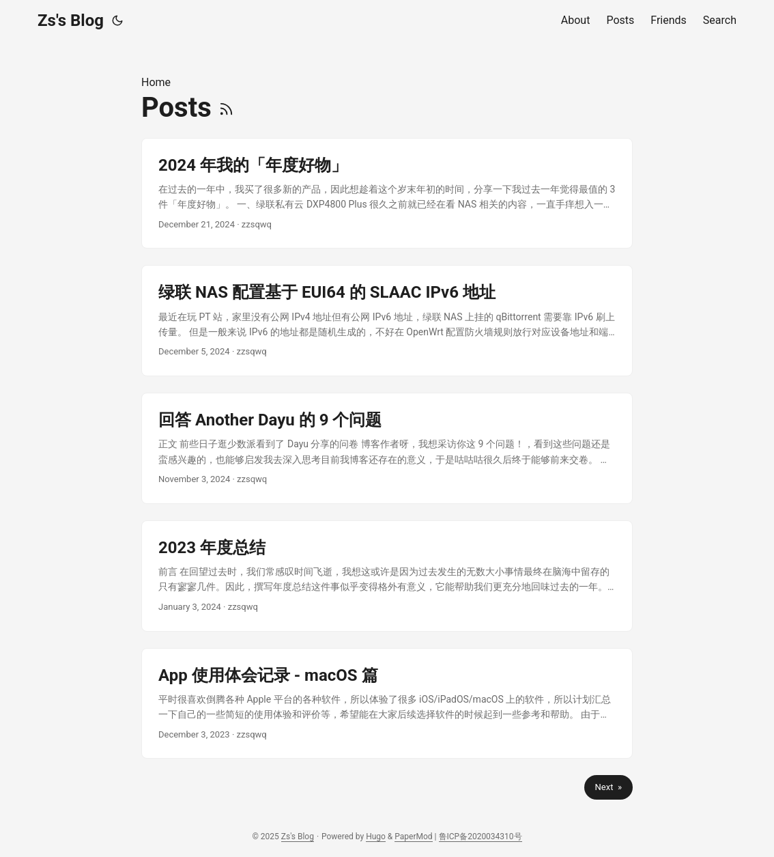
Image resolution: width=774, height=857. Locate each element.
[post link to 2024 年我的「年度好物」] (387, 194)
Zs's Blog (71, 20)
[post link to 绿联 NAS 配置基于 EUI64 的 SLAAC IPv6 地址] (387, 321)
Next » (608, 787)
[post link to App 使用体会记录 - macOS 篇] (387, 704)
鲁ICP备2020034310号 (480, 836)
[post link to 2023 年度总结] (387, 576)
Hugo (376, 836)
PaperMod (413, 836)
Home (156, 82)
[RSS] (226, 108)
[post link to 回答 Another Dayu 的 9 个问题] (387, 448)
